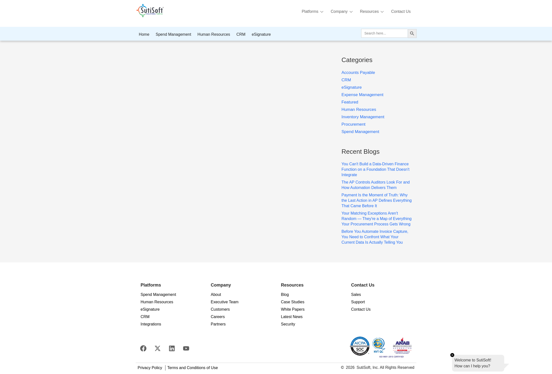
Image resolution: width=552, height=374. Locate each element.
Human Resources (212, 34)
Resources (371, 11)
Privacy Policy (150, 368)
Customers (220, 309)
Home (144, 34)
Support (358, 302)
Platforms (311, 11)
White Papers (293, 309)
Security (288, 324)
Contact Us (400, 11)
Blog (285, 294)
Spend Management (173, 34)
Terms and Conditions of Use (192, 368)
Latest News (292, 317)
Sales (356, 294)
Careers (218, 317)
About (216, 294)
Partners (218, 324)
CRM (239, 34)
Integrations (151, 324)
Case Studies (292, 302)
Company (340, 11)
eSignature (259, 34)
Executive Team (225, 302)
